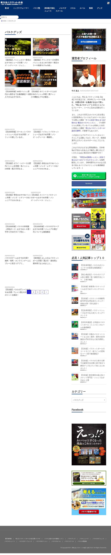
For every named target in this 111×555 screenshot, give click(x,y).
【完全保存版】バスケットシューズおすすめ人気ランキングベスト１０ (92, 314)
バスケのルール (65, 543)
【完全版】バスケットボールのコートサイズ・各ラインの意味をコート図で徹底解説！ (92, 354)
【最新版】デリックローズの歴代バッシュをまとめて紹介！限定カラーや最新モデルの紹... (46, 62)
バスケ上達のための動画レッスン (56, 540)
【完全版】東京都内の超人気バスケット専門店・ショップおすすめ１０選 (92, 381)
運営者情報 (7, 540)
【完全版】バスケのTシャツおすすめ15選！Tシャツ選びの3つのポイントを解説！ (17, 292)
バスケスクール (78, 543)
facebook (88, 183)
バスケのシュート (16, 543)
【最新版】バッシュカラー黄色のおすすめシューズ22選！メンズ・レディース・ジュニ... (18, 62)
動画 (91, 8)
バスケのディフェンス (33, 543)
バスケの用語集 (92, 543)
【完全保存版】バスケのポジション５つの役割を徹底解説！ (92, 266)
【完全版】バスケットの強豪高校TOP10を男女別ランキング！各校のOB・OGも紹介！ (92, 302)
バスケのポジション (50, 543)
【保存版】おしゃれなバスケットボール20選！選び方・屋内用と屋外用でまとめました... (46, 260)
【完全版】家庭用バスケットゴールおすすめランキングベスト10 (92, 290)
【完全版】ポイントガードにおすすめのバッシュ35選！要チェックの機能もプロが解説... (44, 94)
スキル (72, 8)
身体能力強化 (49, 8)
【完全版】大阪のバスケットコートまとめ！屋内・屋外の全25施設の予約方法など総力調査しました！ (92, 341)
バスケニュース (87, 540)
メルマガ (62, 8)
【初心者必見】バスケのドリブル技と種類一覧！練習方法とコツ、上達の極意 (92, 277)
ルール (82, 8)
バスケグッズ (74, 540)
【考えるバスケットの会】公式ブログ (81, 549)
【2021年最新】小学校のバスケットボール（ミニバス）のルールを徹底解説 (92, 327)
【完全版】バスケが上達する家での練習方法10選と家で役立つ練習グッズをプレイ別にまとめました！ (92, 368)
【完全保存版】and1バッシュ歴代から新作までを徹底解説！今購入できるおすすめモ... (18, 94)
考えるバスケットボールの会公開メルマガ (28, 540)
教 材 (7, 8)
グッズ (99, 8)
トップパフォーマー (21, 8)
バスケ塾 (36, 8)
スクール (59, 11)
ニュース (48, 11)
